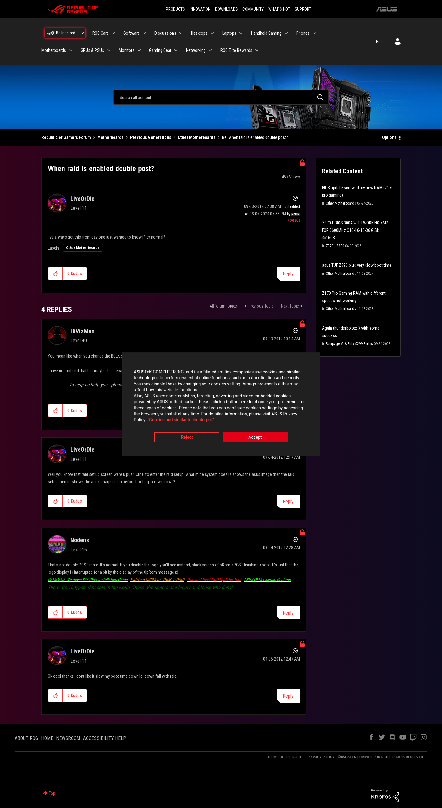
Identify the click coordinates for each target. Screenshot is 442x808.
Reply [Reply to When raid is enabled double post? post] (288, 274)
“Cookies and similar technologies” (181, 420)
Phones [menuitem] (303, 33)
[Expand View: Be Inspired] (82, 33)
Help (380, 41)
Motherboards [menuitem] (53, 50)
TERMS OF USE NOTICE (285, 757)
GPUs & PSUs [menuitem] (92, 50)
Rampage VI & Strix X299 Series (349, 344)
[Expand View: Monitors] (139, 50)
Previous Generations (150, 137)
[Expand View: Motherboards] (71, 50)
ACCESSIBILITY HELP (104, 738)
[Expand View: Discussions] (181, 33)
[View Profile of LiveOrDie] (82, 198)
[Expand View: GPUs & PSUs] (109, 50)
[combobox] (221, 97)
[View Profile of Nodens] (79, 540)
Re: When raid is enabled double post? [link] (255, 137)
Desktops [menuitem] (199, 33)
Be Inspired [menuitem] (65, 32)
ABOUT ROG (26, 738)
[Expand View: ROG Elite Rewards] (257, 50)
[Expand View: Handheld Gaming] (286, 33)
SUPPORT (303, 9)
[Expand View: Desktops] (212, 33)
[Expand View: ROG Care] (113, 33)
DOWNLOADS (226, 9)
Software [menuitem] (131, 33)
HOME (47, 738)
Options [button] (389, 137)
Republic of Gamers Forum (66, 137)
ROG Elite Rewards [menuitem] (236, 50)
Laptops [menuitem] (229, 33)
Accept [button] (255, 437)
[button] (55, 273)
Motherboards (110, 137)
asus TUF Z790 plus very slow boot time (356, 265)
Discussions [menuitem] (165, 33)
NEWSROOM (68, 738)
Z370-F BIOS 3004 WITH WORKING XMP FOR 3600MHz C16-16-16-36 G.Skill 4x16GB (355, 230)
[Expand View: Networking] (210, 50)
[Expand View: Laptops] (241, 33)
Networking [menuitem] (196, 50)
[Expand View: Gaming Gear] (176, 50)
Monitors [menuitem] (126, 50)
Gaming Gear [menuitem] (160, 50)
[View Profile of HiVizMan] (82, 331)
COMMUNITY (253, 9)
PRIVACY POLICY (321, 757)
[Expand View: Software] (144, 33)
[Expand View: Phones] (314, 33)
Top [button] (52, 793)
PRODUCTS (175, 9)
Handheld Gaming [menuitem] (266, 33)
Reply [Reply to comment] (288, 501)
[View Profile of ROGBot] (293, 220)
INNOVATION (200, 9)
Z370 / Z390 (335, 246)
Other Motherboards (196, 137)
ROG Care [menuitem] (100, 33)
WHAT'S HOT (279, 9)
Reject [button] (187, 437)
